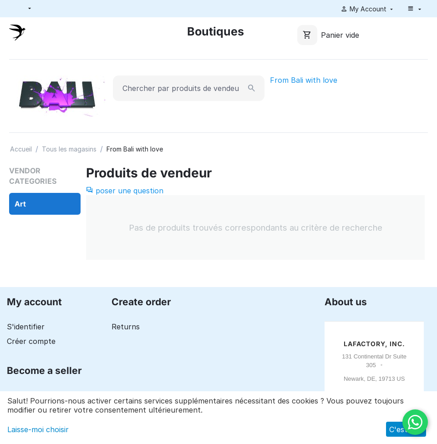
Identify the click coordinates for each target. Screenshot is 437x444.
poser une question (124, 190)
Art (20, 203)
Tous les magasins (69, 149)
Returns (126, 326)
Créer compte (31, 341)
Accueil (21, 149)
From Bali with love (303, 80)
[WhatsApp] (415, 422)
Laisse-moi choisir (38, 429)
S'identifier (26, 326)
